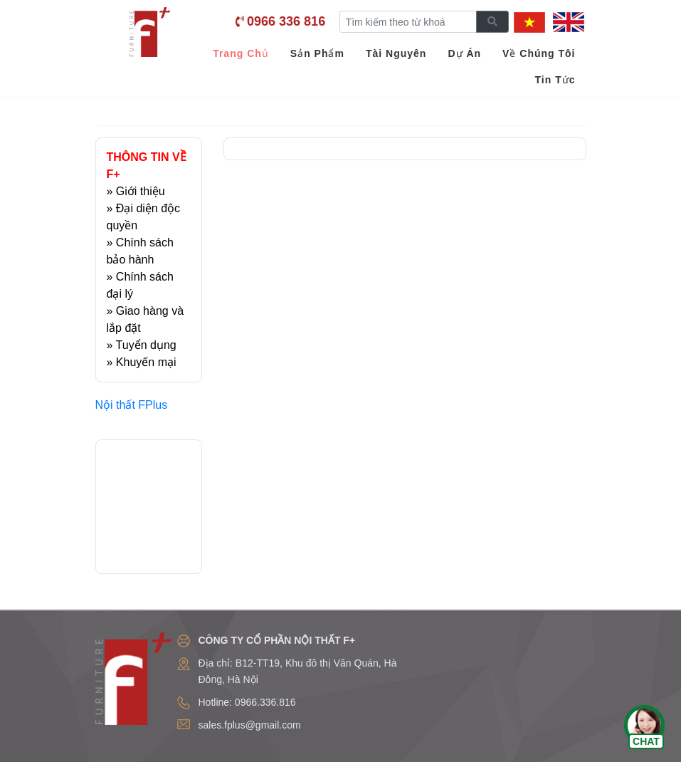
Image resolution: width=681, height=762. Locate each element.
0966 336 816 (286, 21)
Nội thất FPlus (131, 405)
